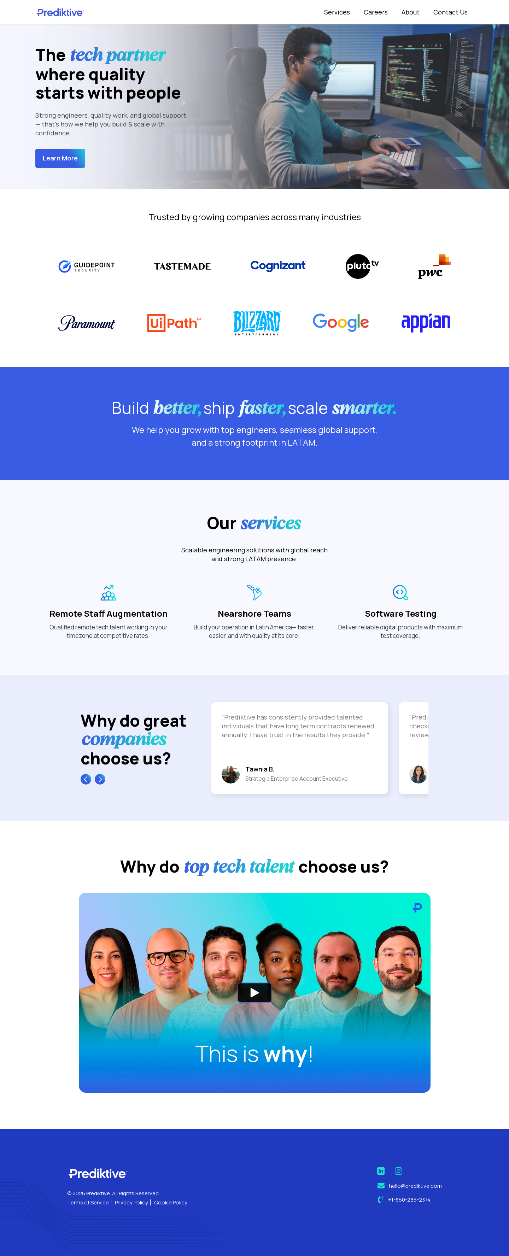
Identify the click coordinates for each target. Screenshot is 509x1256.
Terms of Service (88, 1202)
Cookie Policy (170, 1202)
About (411, 12)
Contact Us (450, 12)
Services (337, 12)
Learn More (60, 158)
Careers (376, 12)
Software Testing (401, 647)
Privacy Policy (131, 1202)
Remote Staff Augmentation (108, 647)
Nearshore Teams (254, 647)
